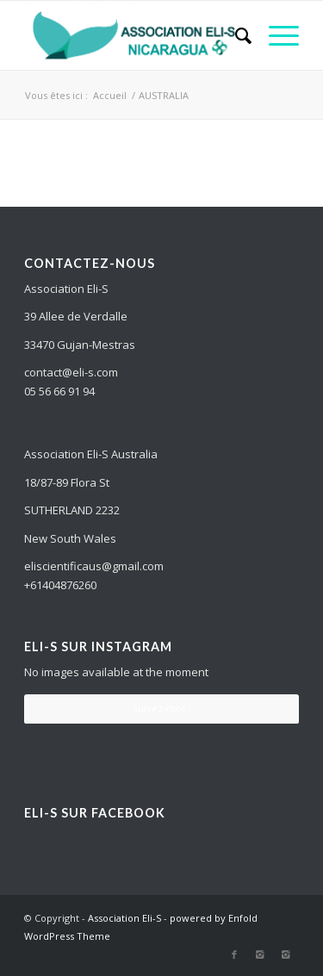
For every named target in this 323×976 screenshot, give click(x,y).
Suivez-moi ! (161, 708)
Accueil (110, 95)
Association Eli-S (124, 917)
